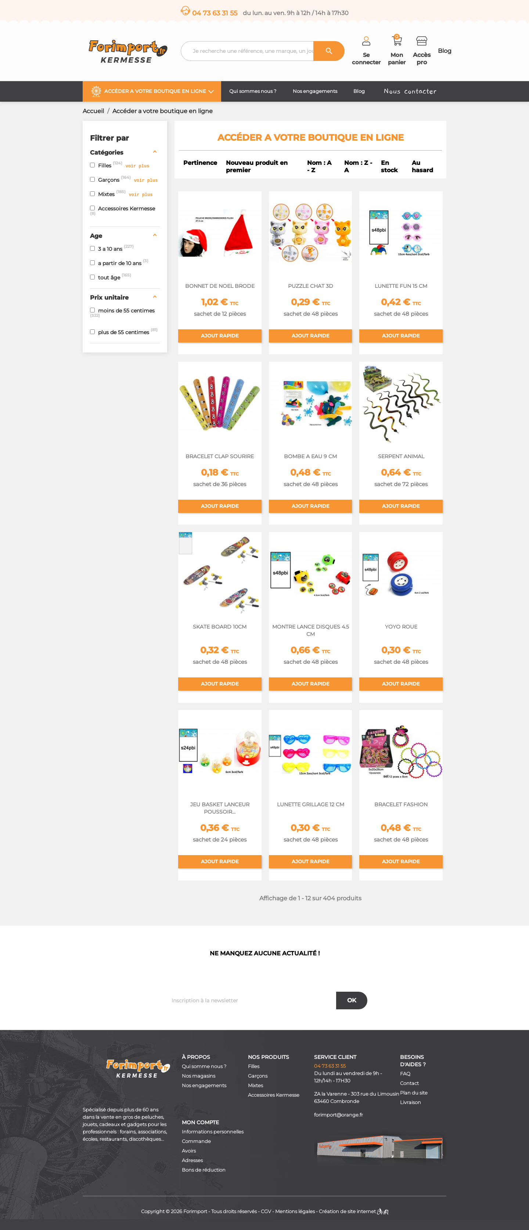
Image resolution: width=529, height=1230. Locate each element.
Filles (253, 1066)
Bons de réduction (204, 1170)
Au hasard (422, 166)
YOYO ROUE (401, 626)
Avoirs (189, 1151)
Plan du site (414, 1093)
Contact (409, 1083)
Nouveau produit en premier (257, 166)
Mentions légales (295, 1211)
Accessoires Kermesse (273, 1095)
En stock (389, 166)
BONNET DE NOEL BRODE (220, 286)
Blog (444, 50)
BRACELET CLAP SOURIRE (220, 456)
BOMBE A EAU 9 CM (310, 456)
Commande (196, 1141)
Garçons (257, 1076)
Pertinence (200, 162)
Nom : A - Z (319, 166)
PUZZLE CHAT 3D (310, 286)
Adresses (192, 1160)
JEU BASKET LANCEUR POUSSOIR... (219, 808)
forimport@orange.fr (338, 1115)
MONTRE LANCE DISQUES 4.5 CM (310, 630)
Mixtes (255, 1085)
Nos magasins (198, 1076)
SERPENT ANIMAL (401, 456)
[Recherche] (263, 51)
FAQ (405, 1074)
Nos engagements (204, 1085)
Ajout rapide (220, 336)
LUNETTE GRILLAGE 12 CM (310, 804)
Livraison (410, 1102)
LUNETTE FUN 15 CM (401, 286)
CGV (266, 1211)
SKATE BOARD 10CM (219, 626)
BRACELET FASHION (401, 804)
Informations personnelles (213, 1132)
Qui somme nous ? (204, 1066)
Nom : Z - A (358, 166)
